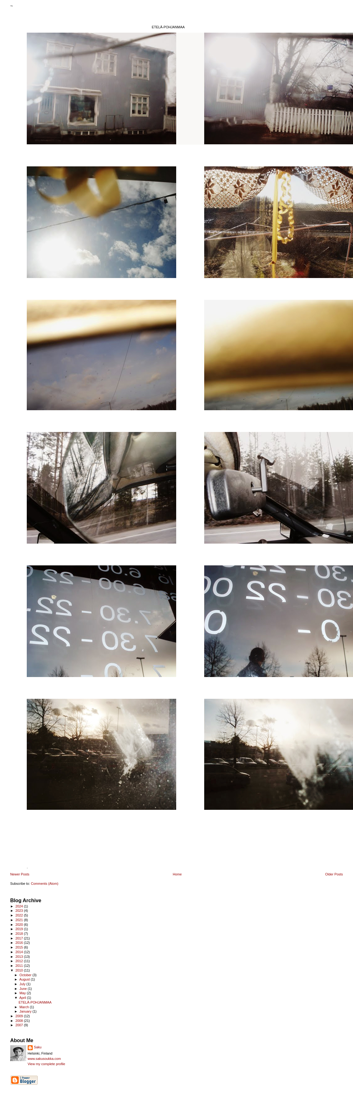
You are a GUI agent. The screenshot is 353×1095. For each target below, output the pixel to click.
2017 (19, 938)
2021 (19, 920)
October (25, 975)
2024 (19, 906)
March (24, 1007)
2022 (19, 915)
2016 (19, 942)
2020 (19, 924)
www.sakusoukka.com (44, 1058)
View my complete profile (46, 1064)
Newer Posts (20, 874)
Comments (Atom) (44, 883)
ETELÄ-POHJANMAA (35, 1002)
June (23, 989)
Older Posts (334, 874)
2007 (19, 1025)
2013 (19, 956)
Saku (38, 1047)
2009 (19, 1016)
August (25, 979)
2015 (19, 947)
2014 (19, 952)
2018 (19, 933)
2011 (19, 965)
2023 (19, 910)
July (22, 984)
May (23, 993)
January (25, 1011)
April (23, 998)
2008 (19, 1021)
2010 (19, 970)
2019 (19, 929)
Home (177, 874)
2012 (19, 961)
